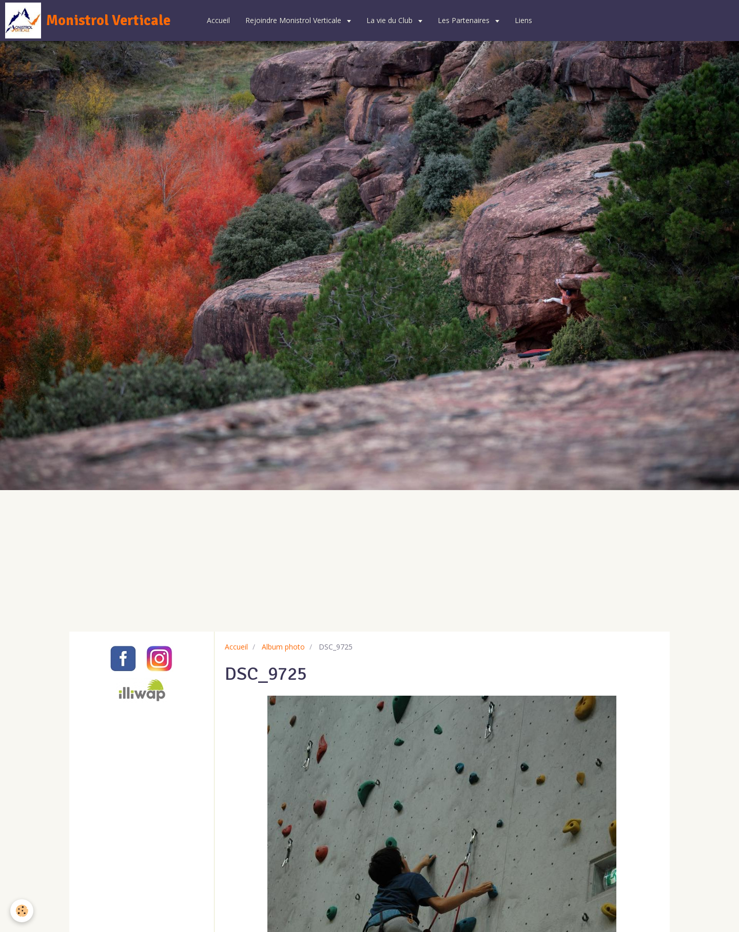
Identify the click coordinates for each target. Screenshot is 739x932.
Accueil (218, 20)
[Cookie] (21, 910)
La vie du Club (390, 20)
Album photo (283, 647)
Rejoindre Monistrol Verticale (294, 20)
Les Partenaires (465, 20)
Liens (523, 20)
